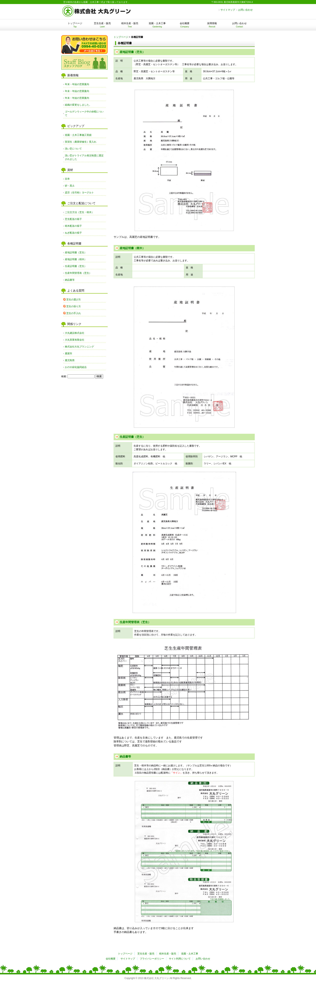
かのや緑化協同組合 (76, 367)
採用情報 (212, 25)
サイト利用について (180, 958)
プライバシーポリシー (152, 958)
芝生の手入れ (73, 313)
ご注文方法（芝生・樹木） (79, 212)
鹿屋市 (68, 353)
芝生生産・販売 (102, 25)
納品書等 (125, 756)
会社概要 (184, 25)
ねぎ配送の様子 (73, 232)
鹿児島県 (70, 360)
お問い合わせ (245, 9)
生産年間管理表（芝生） (135, 622)
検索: (64, 376)
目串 (67, 178)
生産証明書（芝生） (132, 436)
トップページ (75, 25)
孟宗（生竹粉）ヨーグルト (79, 192)
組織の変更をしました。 (78, 104)
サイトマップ (227, 9)
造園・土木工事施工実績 (78, 135)
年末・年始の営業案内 (77, 84)
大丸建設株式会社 (74, 333)
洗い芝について (73, 148)
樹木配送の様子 (73, 226)
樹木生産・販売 (129, 25)
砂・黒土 (70, 185)
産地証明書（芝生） (132, 52)
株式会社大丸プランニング (79, 346)
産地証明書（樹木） (132, 248)
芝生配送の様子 (73, 219)
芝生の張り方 (73, 306)
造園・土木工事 (157, 25)
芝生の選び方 (73, 299)
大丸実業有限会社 (74, 339)
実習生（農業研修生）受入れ (80, 141)
